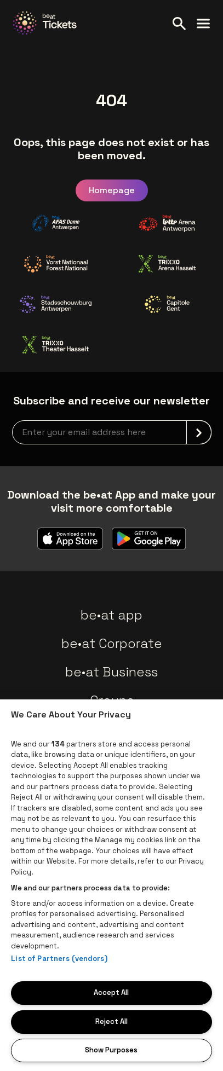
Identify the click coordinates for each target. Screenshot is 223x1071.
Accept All (111, 992)
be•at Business (111, 671)
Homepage (112, 190)
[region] (111, 885)
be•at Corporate (111, 643)
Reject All (111, 1021)
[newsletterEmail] (111, 432)
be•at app (111, 614)
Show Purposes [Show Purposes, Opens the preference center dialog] (111, 1050)
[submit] (198, 432)
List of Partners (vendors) (59, 958)
